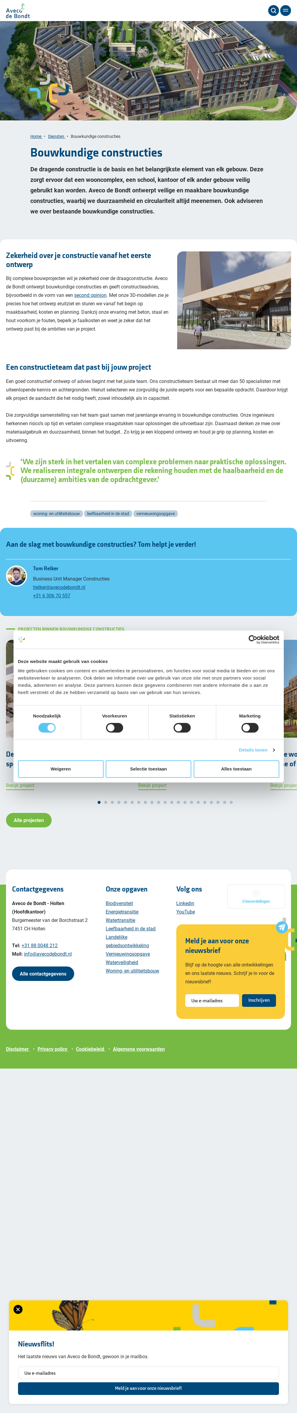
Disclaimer (18, 1049)
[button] (99, 802)
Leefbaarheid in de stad (131, 928)
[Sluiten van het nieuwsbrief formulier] (18, 1309)
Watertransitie (120, 920)
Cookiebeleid (90, 1049)
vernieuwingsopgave (155, 513)
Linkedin (185, 903)
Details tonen (253, 749)
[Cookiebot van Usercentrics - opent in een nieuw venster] (253, 639)
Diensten (56, 136)
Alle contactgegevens (43, 973)
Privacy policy (53, 1049)
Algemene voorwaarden (139, 1049)
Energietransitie (122, 911)
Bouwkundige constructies (96, 136)
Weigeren (60, 768)
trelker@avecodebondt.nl (59, 587)
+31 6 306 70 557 (51, 595)
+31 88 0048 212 (40, 945)
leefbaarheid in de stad (108, 513)
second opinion (90, 295)
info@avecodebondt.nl (48, 954)
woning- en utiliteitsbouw (56, 513)
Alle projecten (29, 820)
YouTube (185, 911)
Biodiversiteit (119, 903)
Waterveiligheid (122, 962)
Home (36, 136)
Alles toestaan (236, 768)
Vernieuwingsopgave (128, 954)
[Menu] (285, 10)
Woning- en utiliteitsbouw (132, 970)
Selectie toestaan (148, 768)
